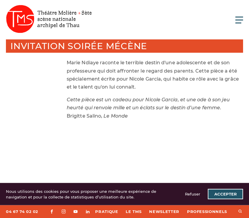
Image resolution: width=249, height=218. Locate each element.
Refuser (192, 194)
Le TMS (133, 211)
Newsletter (164, 211)
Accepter (225, 194)
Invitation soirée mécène (78, 46)
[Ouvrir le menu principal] (239, 20)
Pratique (106, 211)
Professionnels (207, 211)
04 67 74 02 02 (22, 211)
